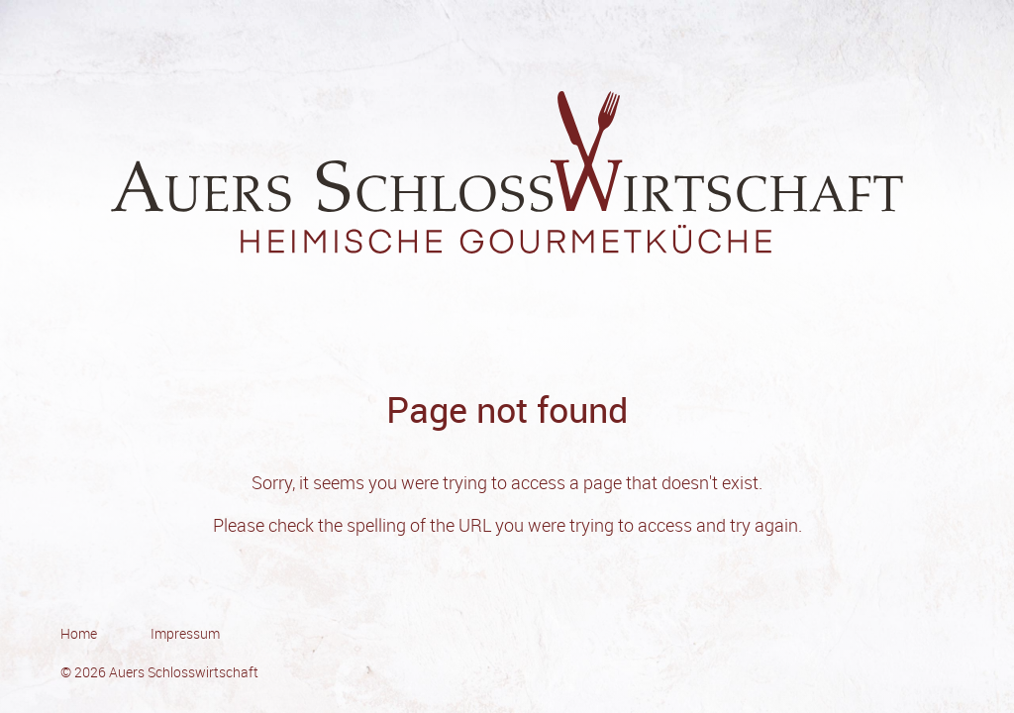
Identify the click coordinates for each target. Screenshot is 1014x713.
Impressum (185, 633)
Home (78, 633)
